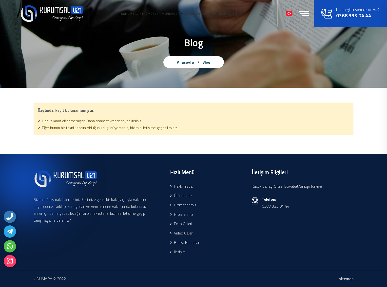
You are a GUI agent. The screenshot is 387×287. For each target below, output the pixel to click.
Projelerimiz (181, 214)
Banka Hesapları (185, 242)
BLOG (245, 13)
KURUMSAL (107, 13)
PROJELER (196, 13)
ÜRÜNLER (168, 13)
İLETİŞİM (105, 40)
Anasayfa (185, 62)
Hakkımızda (181, 186)
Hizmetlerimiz (183, 205)
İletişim (178, 252)
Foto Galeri (181, 224)
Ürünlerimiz (181, 195)
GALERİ (222, 13)
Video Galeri (181, 233)
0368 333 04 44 (357, 31)
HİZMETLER (139, 13)
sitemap (346, 279)
